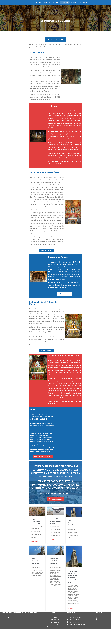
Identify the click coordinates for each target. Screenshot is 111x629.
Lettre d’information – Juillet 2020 (72, 523)
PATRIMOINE (64, 2)
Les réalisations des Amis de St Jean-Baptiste (54, 561)
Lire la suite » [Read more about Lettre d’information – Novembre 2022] (34, 541)
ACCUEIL (38, 2)
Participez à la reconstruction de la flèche (55, 521)
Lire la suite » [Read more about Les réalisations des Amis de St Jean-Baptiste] (53, 589)
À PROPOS (74, 2)
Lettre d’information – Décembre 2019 (36, 561)
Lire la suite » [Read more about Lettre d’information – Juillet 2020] (71, 541)
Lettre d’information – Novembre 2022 (36, 522)
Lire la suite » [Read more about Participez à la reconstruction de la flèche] (53, 539)
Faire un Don (83, 2)
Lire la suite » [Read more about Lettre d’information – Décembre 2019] (34, 579)
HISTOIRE (55, 2)
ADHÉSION (47, 2)
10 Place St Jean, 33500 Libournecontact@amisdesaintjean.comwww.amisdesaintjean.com (8, 619)
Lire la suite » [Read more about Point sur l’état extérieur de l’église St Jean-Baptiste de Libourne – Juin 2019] (71, 608)
